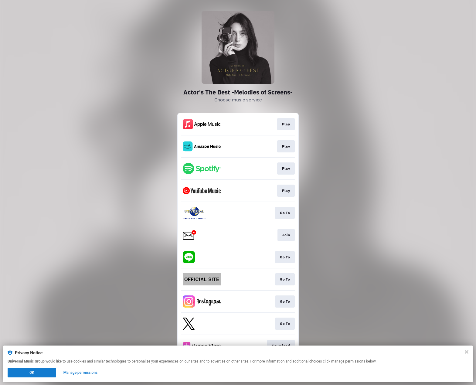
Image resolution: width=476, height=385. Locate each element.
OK (31, 372)
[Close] (466, 352)
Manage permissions (80, 372)
